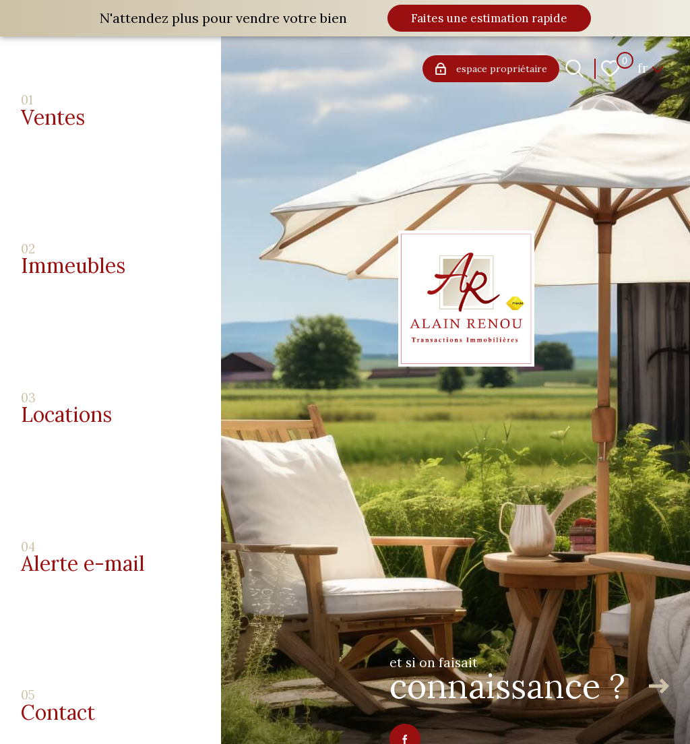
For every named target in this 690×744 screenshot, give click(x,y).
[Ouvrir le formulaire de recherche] (574, 68)
